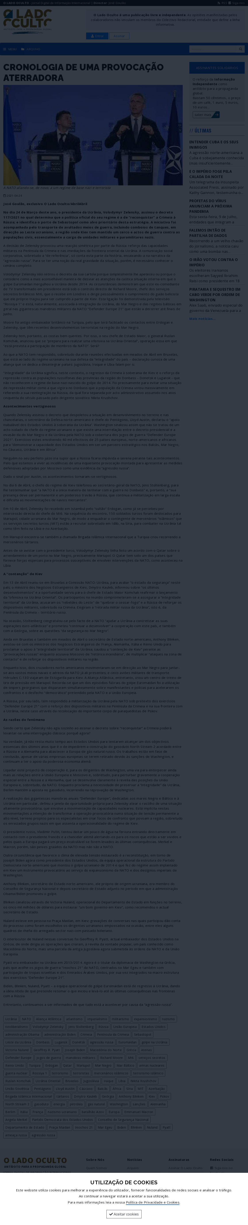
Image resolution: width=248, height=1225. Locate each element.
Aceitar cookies (124, 1214)
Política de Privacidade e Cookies (153, 1202)
